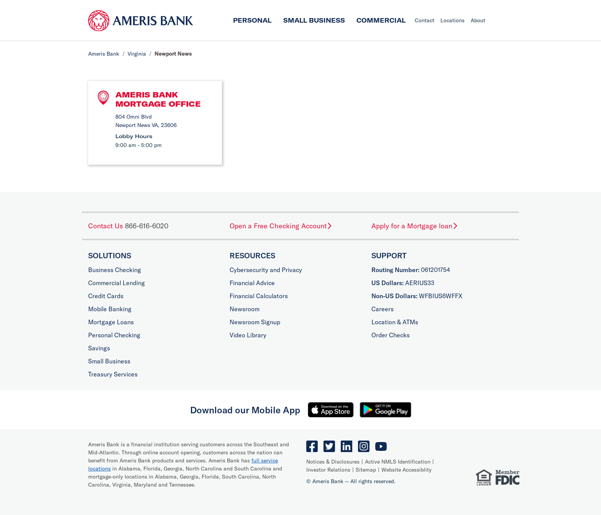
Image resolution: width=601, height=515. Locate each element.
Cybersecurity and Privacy (266, 270)
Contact (424, 20)
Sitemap (366, 469)
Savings (99, 348)
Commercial (381, 20)
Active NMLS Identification (397, 461)
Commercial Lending (116, 283)
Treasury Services (113, 374)
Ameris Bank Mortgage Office (158, 99)
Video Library (248, 335)
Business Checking (114, 270)
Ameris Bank (103, 53)
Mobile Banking (109, 309)
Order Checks (390, 335)
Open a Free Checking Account (281, 226)
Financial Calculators (259, 296)
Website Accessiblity (406, 469)
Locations (452, 20)
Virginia (137, 53)
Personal (252, 20)
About (478, 20)
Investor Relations (328, 469)
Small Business (314, 20)
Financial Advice (252, 283)
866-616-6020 (146, 225)
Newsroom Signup (255, 322)
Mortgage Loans (111, 322)
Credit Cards (105, 296)
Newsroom (244, 309)
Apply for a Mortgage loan (414, 226)
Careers (382, 309)
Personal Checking (114, 335)
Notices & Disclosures (333, 461)
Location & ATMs (394, 322)
